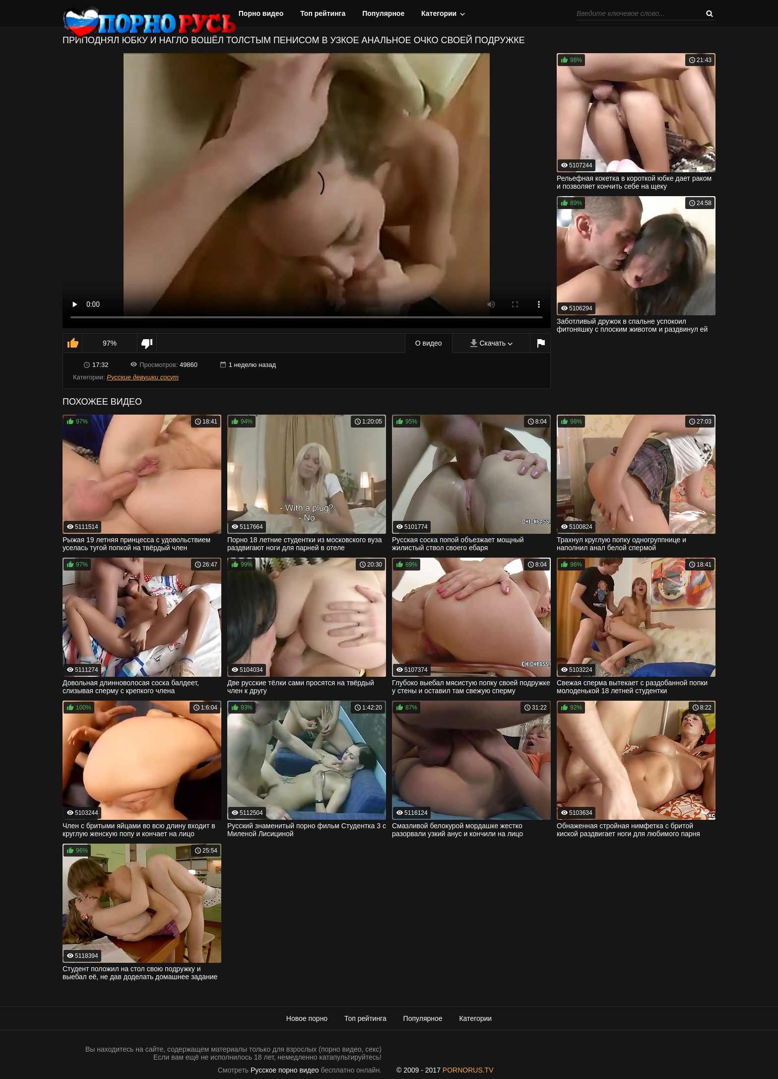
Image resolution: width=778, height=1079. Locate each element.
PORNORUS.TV (468, 1070)
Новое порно (306, 1018)
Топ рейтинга (322, 13)
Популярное (383, 13)
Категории (438, 13)
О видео (428, 343)
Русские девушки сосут (143, 377)
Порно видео (261, 13)
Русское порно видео (285, 1070)
